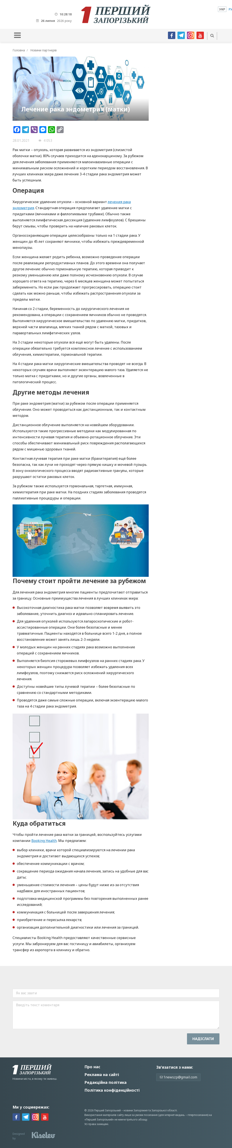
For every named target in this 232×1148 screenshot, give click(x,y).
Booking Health (44, 840)
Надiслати (203, 1038)
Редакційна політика (105, 1082)
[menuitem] (222, 9)
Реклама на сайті (101, 1074)
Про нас (92, 1066)
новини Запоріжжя (136, 1110)
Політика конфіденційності (112, 1090)
